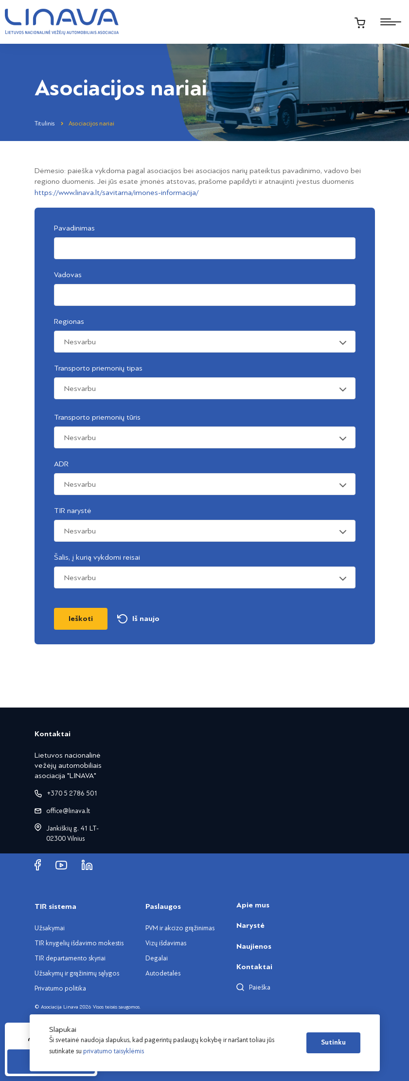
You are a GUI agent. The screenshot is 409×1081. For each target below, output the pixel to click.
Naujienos (253, 946)
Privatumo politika (60, 988)
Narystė (250, 925)
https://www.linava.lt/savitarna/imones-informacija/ (116, 192)
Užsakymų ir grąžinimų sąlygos (77, 973)
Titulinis (44, 123)
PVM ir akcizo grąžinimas (179, 928)
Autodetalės (162, 973)
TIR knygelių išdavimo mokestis (79, 943)
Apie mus (252, 905)
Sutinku (333, 1042)
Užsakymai (50, 928)
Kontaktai (254, 966)
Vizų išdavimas (165, 943)
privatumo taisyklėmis (113, 1051)
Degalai (156, 958)
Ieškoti (81, 618)
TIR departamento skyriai (70, 958)
